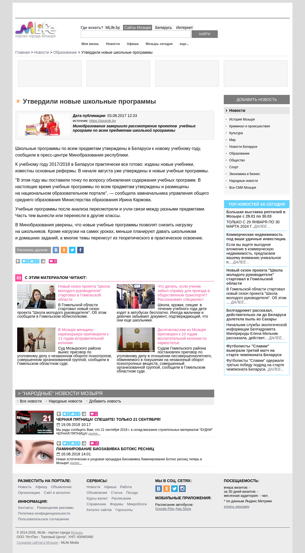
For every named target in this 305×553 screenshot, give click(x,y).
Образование (239, 153)
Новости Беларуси (243, 147)
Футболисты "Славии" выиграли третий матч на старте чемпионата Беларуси (254, 350)
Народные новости (243, 181)
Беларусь (163, 27)
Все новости (31, 401)
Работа (126, 487)
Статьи (116, 493)
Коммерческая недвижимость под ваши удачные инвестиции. (256, 236)
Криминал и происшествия (249, 126)
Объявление (61, 487)
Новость (25, 487)
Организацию (29, 493)
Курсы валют (97, 498)
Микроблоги (137, 504)
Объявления (97, 493)
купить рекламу (236, 506)
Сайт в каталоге (57, 493)
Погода (132, 493)
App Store (183, 509)
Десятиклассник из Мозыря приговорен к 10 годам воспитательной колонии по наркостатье (182, 336)
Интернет (184, 27)
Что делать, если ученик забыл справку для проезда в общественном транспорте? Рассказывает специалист (184, 293)
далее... (262, 226)
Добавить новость (257, 99)
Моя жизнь (90, 44)
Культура (236, 133)
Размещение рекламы (55, 508)
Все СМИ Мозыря (242, 188)
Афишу (41, 487)
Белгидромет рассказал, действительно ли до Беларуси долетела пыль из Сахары (256, 314)
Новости (113, 44)
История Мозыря (242, 119)
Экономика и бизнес (244, 174)
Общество (237, 160)
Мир (232, 140)
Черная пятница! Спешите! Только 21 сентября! (108, 419)
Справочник (96, 504)
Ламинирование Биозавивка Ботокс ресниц (105, 449)
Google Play (165, 509)
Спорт (233, 167)
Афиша (132, 44)
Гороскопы (124, 510)
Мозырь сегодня (159, 44)
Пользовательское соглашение (43, 519)
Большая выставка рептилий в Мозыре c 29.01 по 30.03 (256, 214)
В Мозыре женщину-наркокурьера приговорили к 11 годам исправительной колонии (83, 336)
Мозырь (77, 532)
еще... (184, 44)
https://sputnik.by (102, 121)
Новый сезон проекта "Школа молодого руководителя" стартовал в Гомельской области (255, 276)
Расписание (121, 498)
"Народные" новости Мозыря (62, 393)
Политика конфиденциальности (44, 513)
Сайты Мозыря (137, 27)
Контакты (25, 508)
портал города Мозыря (35, 34)
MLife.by (112, 27)
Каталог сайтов (99, 510)
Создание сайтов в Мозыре (37, 543)
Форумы (116, 504)
